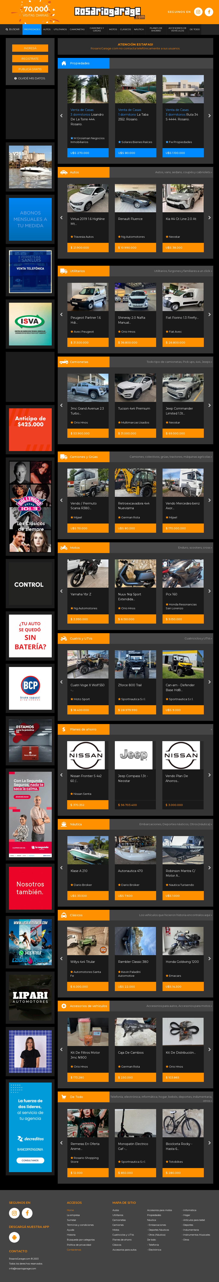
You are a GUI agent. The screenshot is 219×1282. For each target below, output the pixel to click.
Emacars (173, 975)
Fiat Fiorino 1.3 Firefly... (182, 318)
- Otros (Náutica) (156, 1234)
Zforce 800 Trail (130, 685)
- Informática (189, 1210)
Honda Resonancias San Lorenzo (181, 606)
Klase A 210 (79, 871)
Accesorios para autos (124, 1249)
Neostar (173, 236)
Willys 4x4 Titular (82, 962)
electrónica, (133, 1096)
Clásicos (116, 1244)
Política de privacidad (79, 1244)
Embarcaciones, (151, 824)
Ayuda (70, 1229)
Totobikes (174, 1161)
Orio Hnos (126, 331)
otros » (207, 1100)
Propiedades (154, 1215)
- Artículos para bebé (193, 1220)
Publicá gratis (30, 69)
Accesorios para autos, (162, 1006)
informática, (150, 1096)
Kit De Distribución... (181, 1053)
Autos (115, 1210)
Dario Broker (81, 885)
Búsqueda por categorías (81, 1239)
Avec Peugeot (82, 331)
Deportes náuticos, (176, 824)
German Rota (129, 517)
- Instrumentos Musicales (196, 1234)
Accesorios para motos (194, 1006)
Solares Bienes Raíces (135, 142)
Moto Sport (80, 699)
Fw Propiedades (179, 142)
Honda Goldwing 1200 (182, 962)
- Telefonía (153, 1244)
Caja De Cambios (131, 1053)
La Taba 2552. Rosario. (133, 114)
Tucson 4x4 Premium (134, 408)
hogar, (163, 1096)
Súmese (71, 1220)
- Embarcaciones (156, 1224)
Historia (71, 1234)
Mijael (76, 517)
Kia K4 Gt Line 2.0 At (181, 219)
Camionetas (119, 1220)
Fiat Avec (174, 331)
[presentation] (61, 116)
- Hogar (186, 1215)
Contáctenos (74, 1249)
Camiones (118, 1224)
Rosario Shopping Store (85, 1159)
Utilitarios (117, 1215)
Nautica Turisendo (180, 885)
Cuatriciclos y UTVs (123, 1234)
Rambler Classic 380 (133, 962)
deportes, (186, 1096)
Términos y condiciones (80, 1224)
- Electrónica (154, 1249)
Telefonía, (117, 1096)
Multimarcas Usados (133, 422)
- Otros (185, 1239)
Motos (115, 1229)
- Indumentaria (190, 1229)
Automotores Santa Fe (85, 973)
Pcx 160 (171, 594)
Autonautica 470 (130, 871)
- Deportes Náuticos (158, 1229)
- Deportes (187, 1224)
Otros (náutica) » (201, 824)
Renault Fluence (130, 219)
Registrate (30, 58)
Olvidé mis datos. (30, 78)
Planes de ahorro (122, 1239)
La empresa (73, 1215)
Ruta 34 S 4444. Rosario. (182, 114)
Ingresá (30, 48)
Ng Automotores (131, 236)
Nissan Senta (80, 793)
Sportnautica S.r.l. (132, 699)
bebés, (173, 1096)
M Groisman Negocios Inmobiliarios (87, 140)
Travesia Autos (82, 236)
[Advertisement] (30, 113)
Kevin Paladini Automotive (129, 973)
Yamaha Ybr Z (81, 594)
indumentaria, (202, 1096)
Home (70, 1210)
